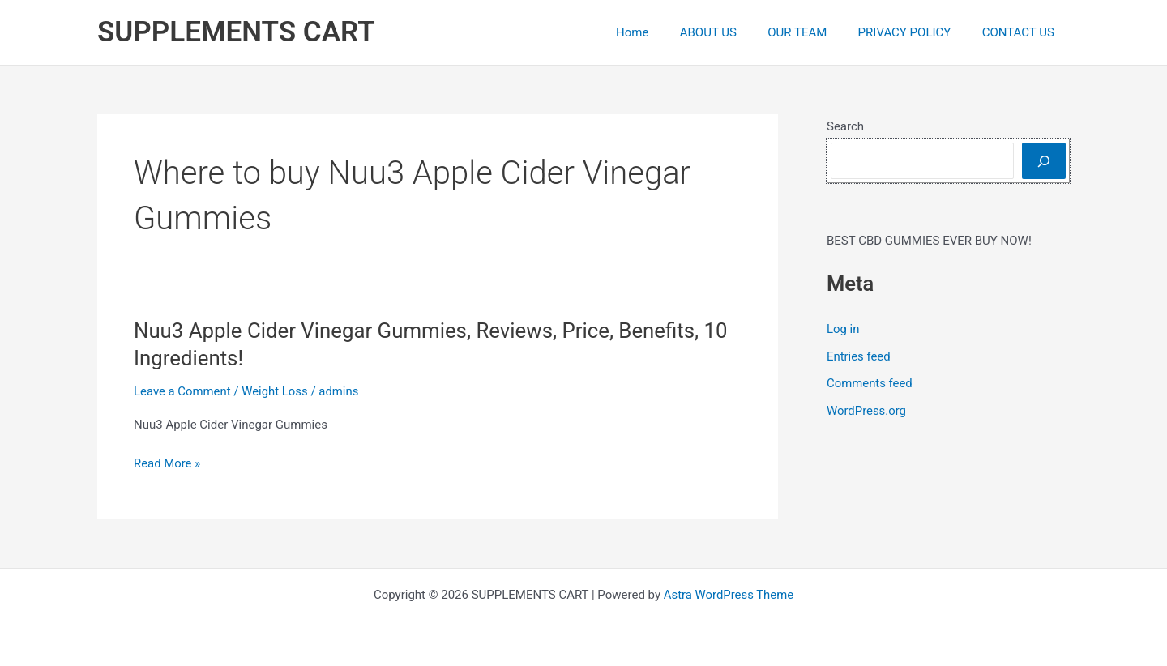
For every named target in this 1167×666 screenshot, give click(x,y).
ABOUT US (731, 32)
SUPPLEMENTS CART (236, 32)
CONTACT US (1021, 32)
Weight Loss (275, 391)
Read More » (167, 464)
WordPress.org (867, 410)
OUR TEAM (814, 32)
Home (662, 32)
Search (845, 126)
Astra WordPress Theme (728, 594)
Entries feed (859, 356)
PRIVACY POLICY (914, 32)
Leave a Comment (183, 391)
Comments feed (870, 383)
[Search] (1044, 161)
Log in (843, 329)
